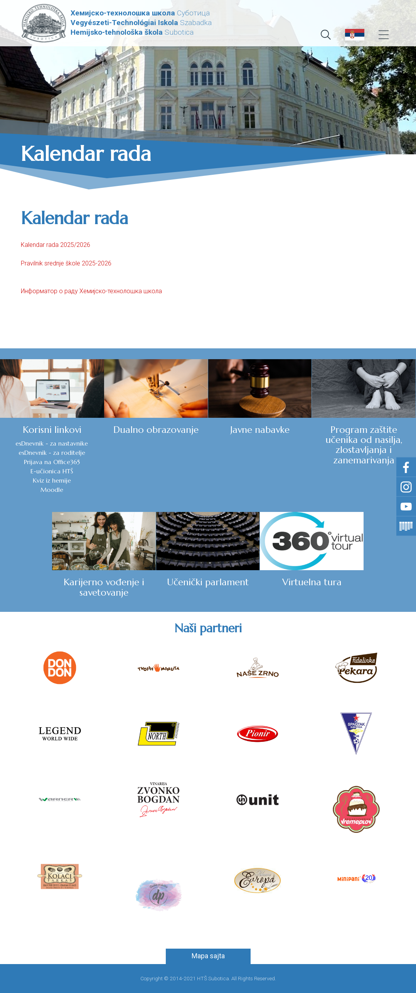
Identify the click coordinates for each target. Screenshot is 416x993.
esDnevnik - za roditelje (52, 452)
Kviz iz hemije (52, 480)
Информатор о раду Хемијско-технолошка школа (91, 291)
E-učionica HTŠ (51, 471)
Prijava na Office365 (52, 462)
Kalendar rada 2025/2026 (55, 244)
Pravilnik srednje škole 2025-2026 (66, 263)
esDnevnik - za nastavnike (51, 443)
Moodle (51, 489)
